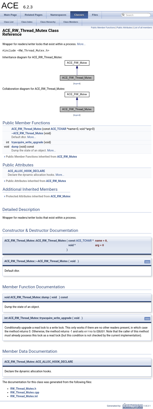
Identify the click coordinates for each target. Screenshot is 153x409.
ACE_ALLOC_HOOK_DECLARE (26, 171)
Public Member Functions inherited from (40, 156)
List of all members (143, 27)
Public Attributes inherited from (34, 181)
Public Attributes (124, 27)
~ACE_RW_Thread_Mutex (27, 133)
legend (77, 83)
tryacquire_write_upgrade (27, 142)
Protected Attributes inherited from (36, 196)
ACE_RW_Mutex (67, 156)
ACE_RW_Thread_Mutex (26, 128)
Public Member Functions (103, 27)
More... (81, 44)
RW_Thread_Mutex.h (23, 388)
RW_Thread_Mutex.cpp (24, 392)
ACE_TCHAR (58, 128)
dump (15, 146)
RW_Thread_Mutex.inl (24, 396)
